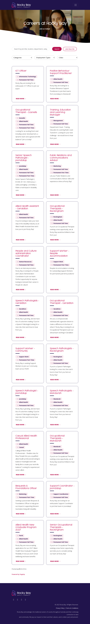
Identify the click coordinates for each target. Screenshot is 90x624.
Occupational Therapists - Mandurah (57, 438)
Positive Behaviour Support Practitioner (61, 72)
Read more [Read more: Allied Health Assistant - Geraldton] (21, 240)
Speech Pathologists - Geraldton (27, 302)
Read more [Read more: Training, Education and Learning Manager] (55, 144)
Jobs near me (69, 49)
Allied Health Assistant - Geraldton (27, 207)
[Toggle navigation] (75, 5)
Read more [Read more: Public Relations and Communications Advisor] (55, 195)
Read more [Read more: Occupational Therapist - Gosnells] (21, 144)
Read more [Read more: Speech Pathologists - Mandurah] (55, 425)
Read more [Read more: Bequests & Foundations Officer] (21, 514)
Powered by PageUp (18, 574)
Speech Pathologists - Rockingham (62, 350)
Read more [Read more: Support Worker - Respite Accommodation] (55, 289)
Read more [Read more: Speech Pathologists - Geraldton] (21, 337)
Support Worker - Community (25, 350)
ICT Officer (21, 71)
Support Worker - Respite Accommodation (59, 253)
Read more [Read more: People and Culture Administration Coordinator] (21, 289)
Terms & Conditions (72, 608)
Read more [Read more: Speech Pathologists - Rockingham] (55, 380)
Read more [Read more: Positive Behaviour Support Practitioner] (55, 99)
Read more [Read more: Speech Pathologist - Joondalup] (21, 425)
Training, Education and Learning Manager (60, 112)
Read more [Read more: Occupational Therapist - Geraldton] (55, 337)
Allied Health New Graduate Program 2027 (25, 527)
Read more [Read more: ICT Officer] (21, 99)
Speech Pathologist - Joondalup (26, 392)
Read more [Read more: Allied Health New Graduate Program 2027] (21, 561)
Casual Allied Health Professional (26, 437)
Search (57, 49)
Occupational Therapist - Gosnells (26, 111)
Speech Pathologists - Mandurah (62, 392)
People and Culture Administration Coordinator (25, 253)
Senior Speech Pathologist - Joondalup (23, 157)
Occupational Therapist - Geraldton (61, 302)
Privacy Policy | (60, 608)
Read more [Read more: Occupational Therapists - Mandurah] (55, 475)
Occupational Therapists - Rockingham (57, 208)
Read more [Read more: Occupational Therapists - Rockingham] (55, 240)
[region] (45, 318)
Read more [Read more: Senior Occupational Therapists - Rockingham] (55, 561)
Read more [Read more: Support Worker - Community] (21, 380)
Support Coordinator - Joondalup (62, 487)
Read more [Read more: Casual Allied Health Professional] (21, 475)
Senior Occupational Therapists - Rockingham (61, 527)
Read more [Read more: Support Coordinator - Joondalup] (55, 514)
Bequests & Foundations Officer (26, 487)
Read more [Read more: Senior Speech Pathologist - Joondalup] (21, 195)
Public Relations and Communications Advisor (61, 157)
